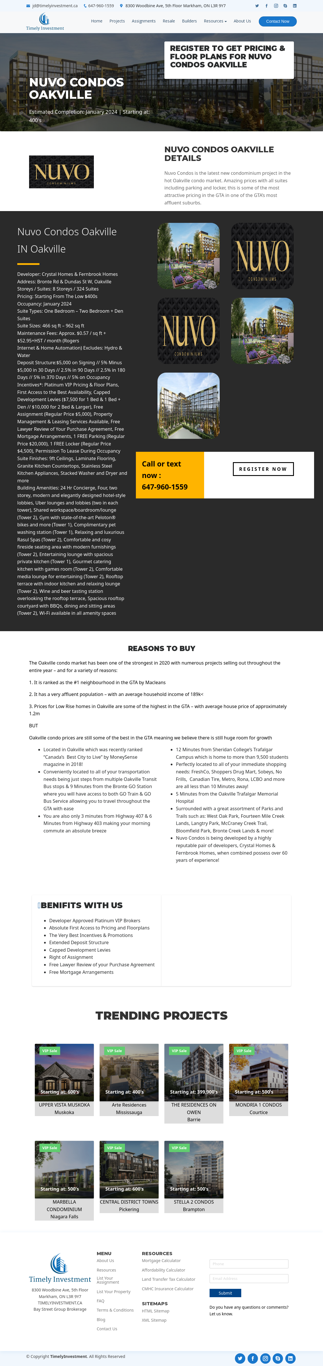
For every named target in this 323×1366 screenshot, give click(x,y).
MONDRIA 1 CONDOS (258, 1105)
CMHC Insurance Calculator (168, 1289)
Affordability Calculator (163, 1270)
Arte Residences (129, 1105)
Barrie (194, 1119)
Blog (101, 1320)
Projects (117, 21)
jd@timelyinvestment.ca (55, 5)
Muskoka (64, 1112)
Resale (169, 21)
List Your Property (113, 1292)
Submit (225, 1293)
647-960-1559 (101, 5)
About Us (242, 21)
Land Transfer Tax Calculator (168, 1279)
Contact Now (277, 21)
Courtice (259, 1112)
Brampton (194, 1209)
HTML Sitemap (156, 1311)
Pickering (129, 1209)
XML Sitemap (154, 1320)
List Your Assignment (108, 1280)
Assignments (144, 21)
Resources (213, 21)
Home (96, 21)
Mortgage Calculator (161, 1261)
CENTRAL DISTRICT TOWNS (129, 1202)
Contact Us (107, 1329)
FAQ (101, 1301)
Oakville (48, 248)
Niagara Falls (64, 1216)
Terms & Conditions (115, 1310)
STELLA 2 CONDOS (194, 1202)
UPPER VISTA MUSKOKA (64, 1105)
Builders (189, 21)
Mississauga (129, 1112)
